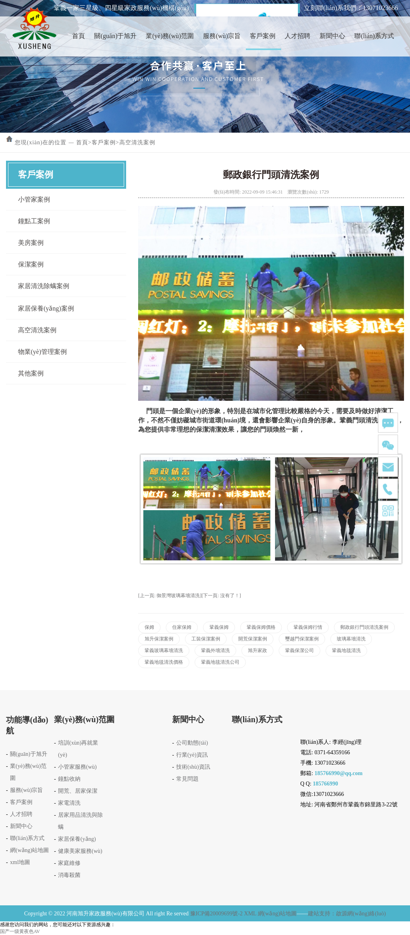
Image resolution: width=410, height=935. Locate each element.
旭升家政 (257, 650)
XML (250, 914)
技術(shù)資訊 (193, 767)
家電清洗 (69, 803)
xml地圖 (20, 862)
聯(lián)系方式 (374, 35)
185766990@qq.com (338, 773)
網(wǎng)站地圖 (29, 850)
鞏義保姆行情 (307, 627)
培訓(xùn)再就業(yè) (78, 749)
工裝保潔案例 (205, 639)
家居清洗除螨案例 (43, 286)
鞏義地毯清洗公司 (220, 662)
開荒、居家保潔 (77, 791)
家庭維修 (69, 863)
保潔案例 (31, 264)
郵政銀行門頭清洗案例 (364, 627)
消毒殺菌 (69, 875)
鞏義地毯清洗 (346, 650)
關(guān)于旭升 (115, 35)
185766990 (325, 784)
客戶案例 (262, 35)
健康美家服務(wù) (80, 851)
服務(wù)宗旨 (222, 35)
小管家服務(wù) (77, 767)
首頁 (78, 35)
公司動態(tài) (192, 743)
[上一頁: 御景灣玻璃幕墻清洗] (169, 595)
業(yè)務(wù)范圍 (170, 35)
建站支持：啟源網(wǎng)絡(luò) (347, 914)
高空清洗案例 (137, 142)
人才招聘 (297, 35)
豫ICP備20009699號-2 (216, 914)
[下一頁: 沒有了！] (221, 595)
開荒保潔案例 (252, 639)
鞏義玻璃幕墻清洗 (164, 650)
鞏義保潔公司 (299, 650)
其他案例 (31, 373)
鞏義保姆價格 (261, 627)
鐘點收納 (69, 779)
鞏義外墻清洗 (215, 650)
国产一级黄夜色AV (20, 931)
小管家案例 (34, 199)
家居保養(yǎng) (77, 839)
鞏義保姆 (219, 627)
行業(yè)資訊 (192, 755)
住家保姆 (181, 627)
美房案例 (31, 242)
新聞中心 (332, 35)
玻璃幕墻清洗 (351, 639)
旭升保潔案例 (159, 639)
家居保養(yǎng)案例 (46, 308)
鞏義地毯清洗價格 (164, 662)
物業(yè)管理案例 (42, 351)
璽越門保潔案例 (302, 639)
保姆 (149, 627)
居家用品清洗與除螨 (80, 821)
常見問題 (187, 779)
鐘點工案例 (34, 221)
